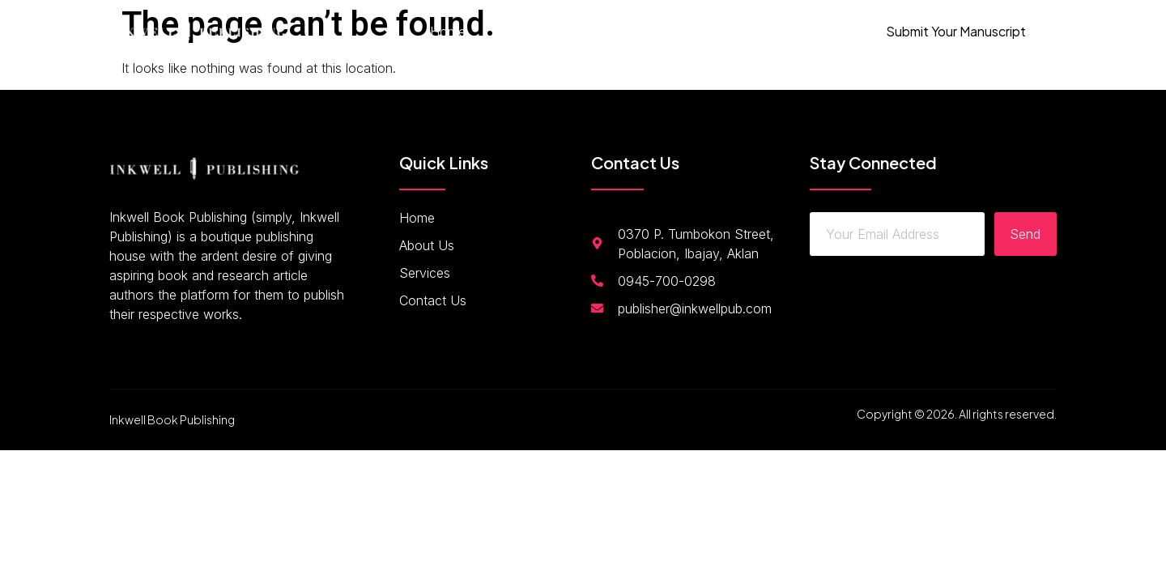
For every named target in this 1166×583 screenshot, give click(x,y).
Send (1025, 234)
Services (604, 31)
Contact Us (692, 31)
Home (448, 31)
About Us (522, 31)
